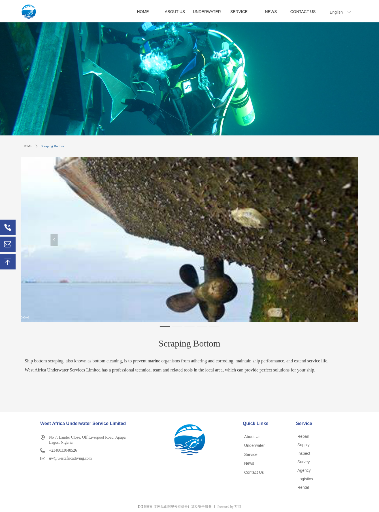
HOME (27, 146)
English (336, 12)
